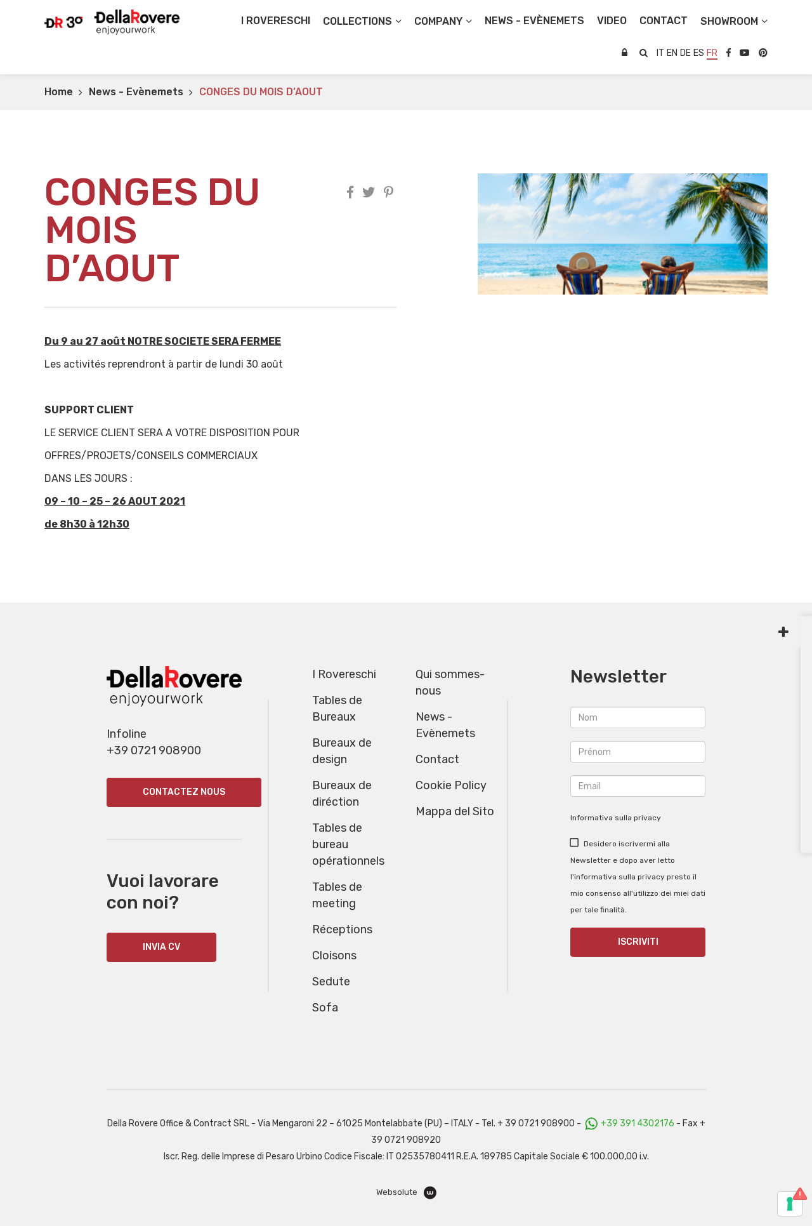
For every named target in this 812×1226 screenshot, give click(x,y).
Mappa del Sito (455, 811)
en (672, 53)
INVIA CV (161, 947)
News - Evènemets (136, 92)
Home (58, 92)
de (685, 53)
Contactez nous (184, 792)
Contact (437, 759)
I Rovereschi (275, 21)
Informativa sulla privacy (615, 817)
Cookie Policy (451, 785)
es (698, 53)
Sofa (325, 1008)
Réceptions (342, 929)
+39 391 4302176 (637, 1123)
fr (712, 53)
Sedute (331, 982)
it (660, 53)
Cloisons (334, 956)
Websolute (406, 1192)
